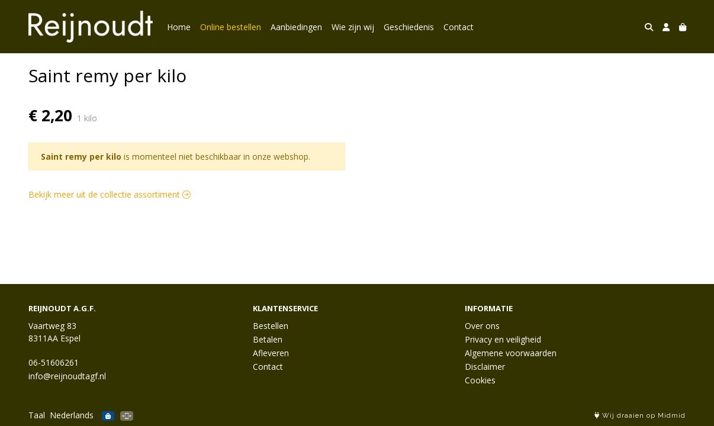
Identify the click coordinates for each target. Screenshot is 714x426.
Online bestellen (230, 27)
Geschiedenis (409, 27)
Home (179, 27)
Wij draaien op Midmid (640, 415)
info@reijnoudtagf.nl (67, 376)
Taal (36, 415)
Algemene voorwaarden (511, 353)
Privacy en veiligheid (503, 339)
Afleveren (271, 353)
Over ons (482, 325)
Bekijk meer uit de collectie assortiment (109, 194)
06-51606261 (53, 362)
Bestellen (270, 325)
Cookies (480, 380)
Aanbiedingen (296, 27)
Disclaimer (485, 366)
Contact (458, 27)
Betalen (267, 339)
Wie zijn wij (353, 27)
